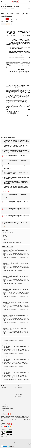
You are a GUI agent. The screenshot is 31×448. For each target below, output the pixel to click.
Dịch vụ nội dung (19, 394)
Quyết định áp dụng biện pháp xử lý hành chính (11, 242)
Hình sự (4, 235)
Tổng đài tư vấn (18, 396)
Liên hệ (3, 392)
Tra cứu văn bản (19, 387)
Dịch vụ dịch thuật (19, 392)
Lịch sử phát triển (4, 389)
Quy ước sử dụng (4, 404)
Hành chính (5, 238)
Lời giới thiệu (4, 387)
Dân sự (5, 205)
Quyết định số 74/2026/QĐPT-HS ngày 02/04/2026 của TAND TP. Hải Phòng (16, 380)
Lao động (4, 239)
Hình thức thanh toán (5, 402)
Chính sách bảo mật (5, 406)
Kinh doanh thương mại (7, 236)
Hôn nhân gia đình (6, 198)
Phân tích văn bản (19, 389)
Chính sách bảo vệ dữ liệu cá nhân (7, 408)
